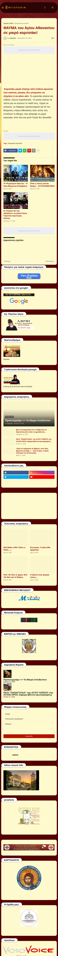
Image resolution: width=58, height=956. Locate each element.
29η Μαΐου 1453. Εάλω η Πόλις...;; (14, 548)
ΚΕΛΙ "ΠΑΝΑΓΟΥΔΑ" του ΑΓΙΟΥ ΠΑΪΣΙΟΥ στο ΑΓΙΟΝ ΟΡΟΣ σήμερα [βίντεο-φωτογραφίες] (34, 440)
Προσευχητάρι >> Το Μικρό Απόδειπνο (27, 420)
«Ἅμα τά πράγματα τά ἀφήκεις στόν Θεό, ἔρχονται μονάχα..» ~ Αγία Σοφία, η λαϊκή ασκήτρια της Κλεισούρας (32, 451)
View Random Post (29, 276)
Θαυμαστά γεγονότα (22, 23)
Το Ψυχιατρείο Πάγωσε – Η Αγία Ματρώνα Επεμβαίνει (15, 184)
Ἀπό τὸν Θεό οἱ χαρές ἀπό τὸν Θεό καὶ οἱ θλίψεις (15, 576)
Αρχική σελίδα (8, 23)
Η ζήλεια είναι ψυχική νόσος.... (39, 576)
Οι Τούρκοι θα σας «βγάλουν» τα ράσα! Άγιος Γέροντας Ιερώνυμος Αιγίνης (15, 214)
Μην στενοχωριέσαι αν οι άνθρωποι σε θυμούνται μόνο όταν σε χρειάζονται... (31, 431)
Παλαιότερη (49, 261)
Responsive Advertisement (29, 50)
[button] (2, 8)
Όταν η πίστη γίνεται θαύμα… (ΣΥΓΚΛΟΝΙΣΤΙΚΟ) (42, 184)
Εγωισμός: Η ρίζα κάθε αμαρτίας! (40, 548)
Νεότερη (7, 261)
